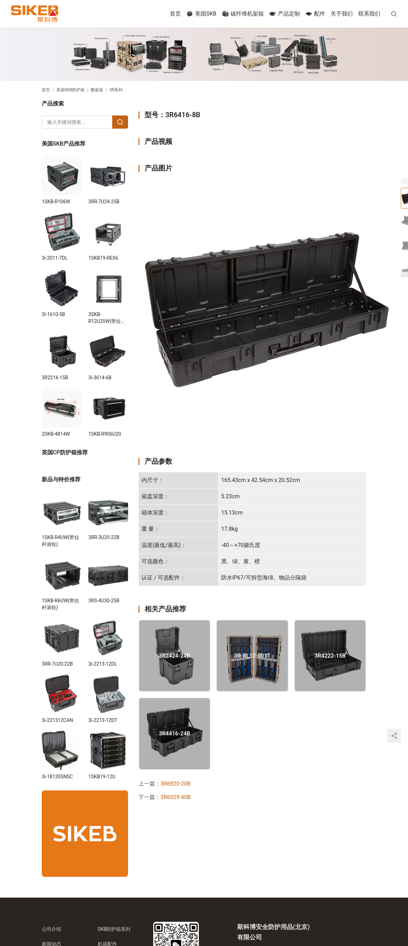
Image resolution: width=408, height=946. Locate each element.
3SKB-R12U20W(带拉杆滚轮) (107, 318)
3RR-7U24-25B (103, 201)
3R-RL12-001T (252, 656)
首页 (175, 13)
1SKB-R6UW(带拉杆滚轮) (60, 604)
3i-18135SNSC (57, 776)
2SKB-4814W (56, 434)
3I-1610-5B (53, 314)
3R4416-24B (174, 734)
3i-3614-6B (99, 377)
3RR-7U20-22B (57, 664)
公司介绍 (51, 929)
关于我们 (342, 13)
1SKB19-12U (101, 776)
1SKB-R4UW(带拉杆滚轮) (60, 541)
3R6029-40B (176, 797)
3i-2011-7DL (55, 258)
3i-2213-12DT (102, 720)
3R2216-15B (55, 377)
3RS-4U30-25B (103, 600)
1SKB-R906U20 (104, 434)
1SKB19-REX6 (103, 258)
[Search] (120, 122)
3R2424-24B (174, 656)
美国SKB (201, 13)
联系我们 (369, 13)
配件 (315, 13)
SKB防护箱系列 (114, 929)
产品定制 (284, 13)
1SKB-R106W (56, 201)
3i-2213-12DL (102, 664)
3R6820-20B (176, 783)
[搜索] (394, 13)
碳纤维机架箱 (243, 13)
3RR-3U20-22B (103, 537)
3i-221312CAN (57, 720)
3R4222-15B (330, 656)
